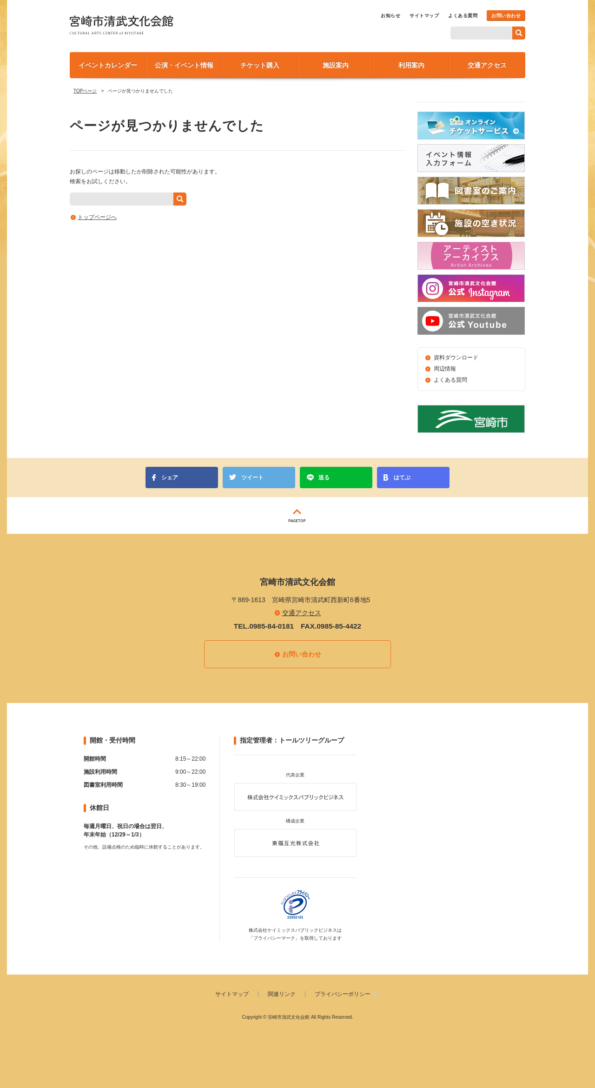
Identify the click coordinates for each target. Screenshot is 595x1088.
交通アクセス (487, 65)
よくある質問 (462, 15)
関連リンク (282, 994)
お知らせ (390, 15)
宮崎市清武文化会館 (121, 24)
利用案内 (411, 65)
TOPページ (85, 90)
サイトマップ (424, 15)
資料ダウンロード (456, 357)
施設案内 (336, 65)
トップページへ (97, 217)
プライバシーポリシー (342, 994)
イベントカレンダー (108, 65)
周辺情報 (445, 368)
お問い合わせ (506, 15)
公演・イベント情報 (184, 65)
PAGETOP (297, 515)
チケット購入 (259, 65)
